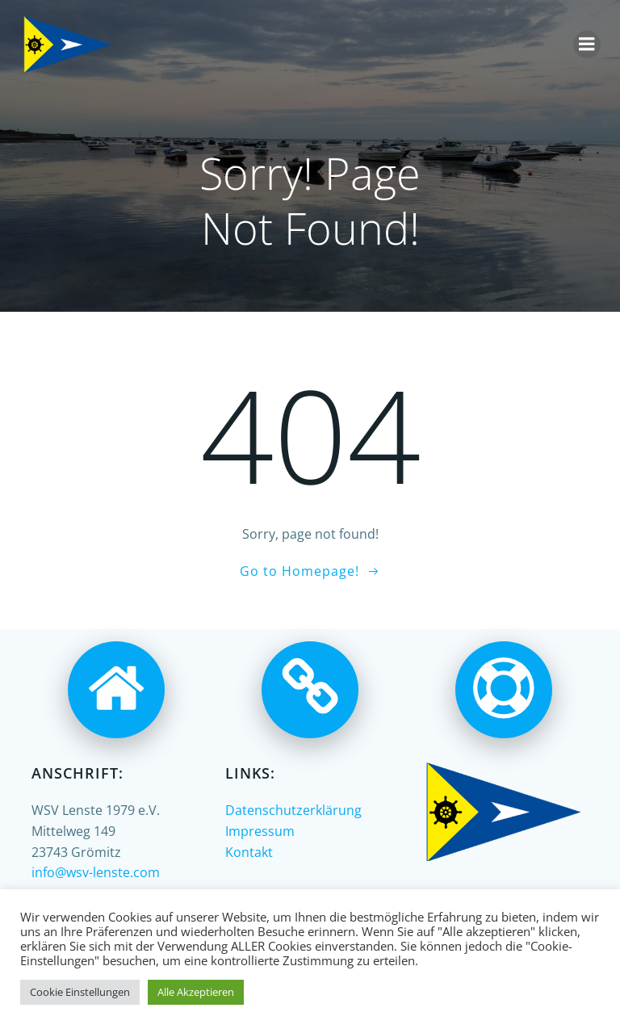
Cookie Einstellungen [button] (80, 992)
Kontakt (249, 852)
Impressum (260, 831)
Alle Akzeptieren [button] (195, 992)
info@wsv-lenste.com (95, 872)
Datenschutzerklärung (293, 810)
